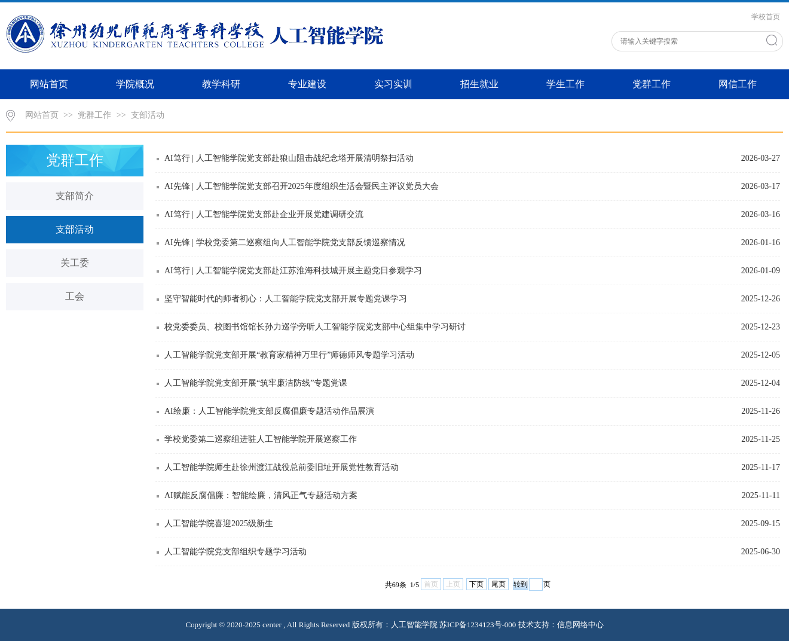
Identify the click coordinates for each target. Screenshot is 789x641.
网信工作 (737, 84)
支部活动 (147, 115)
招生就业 (479, 84)
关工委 (74, 263)
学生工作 (565, 84)
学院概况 (135, 84)
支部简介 (75, 196)
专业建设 (307, 84)
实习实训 (393, 84)
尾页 (498, 584)
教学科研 (221, 84)
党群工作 (651, 84)
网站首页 (49, 84)
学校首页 (765, 17)
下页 (476, 584)
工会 (74, 296)
